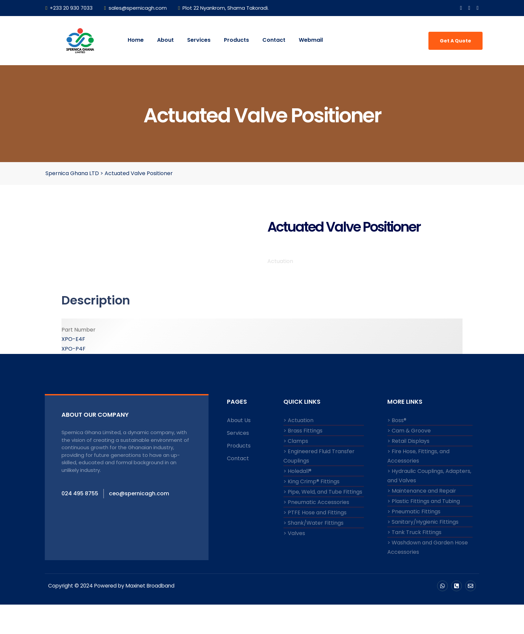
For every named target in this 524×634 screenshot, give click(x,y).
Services (199, 40)
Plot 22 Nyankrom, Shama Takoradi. (223, 7)
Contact (273, 40)
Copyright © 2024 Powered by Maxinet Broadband (114, 615)
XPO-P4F (73, 378)
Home (136, 40)
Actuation (280, 290)
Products (236, 40)
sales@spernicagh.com (135, 7)
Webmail (311, 40)
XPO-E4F (73, 368)
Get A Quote (455, 40)
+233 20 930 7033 (69, 7)
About (165, 40)
